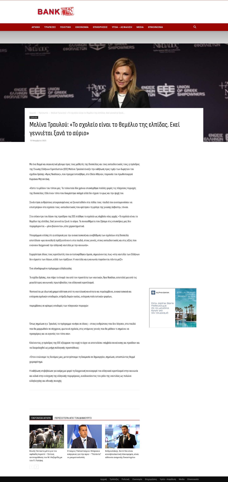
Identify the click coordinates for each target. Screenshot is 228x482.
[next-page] (36, 467)
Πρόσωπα (43, 112)
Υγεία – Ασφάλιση (122, 27)
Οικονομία (82, 27)
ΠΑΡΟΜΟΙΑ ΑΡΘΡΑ (41, 418)
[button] (195, 27)
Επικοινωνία (155, 27)
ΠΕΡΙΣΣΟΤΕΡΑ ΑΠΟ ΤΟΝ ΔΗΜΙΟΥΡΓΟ (73, 418)
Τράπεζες (50, 27)
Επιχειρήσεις (100, 27)
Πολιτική (65, 27)
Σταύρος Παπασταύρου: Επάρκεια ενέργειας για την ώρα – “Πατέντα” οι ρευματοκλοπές (84, 454)
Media (140, 27)
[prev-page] (31, 467)
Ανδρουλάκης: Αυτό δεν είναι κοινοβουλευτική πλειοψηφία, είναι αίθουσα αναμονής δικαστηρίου (122, 454)
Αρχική (36, 27)
